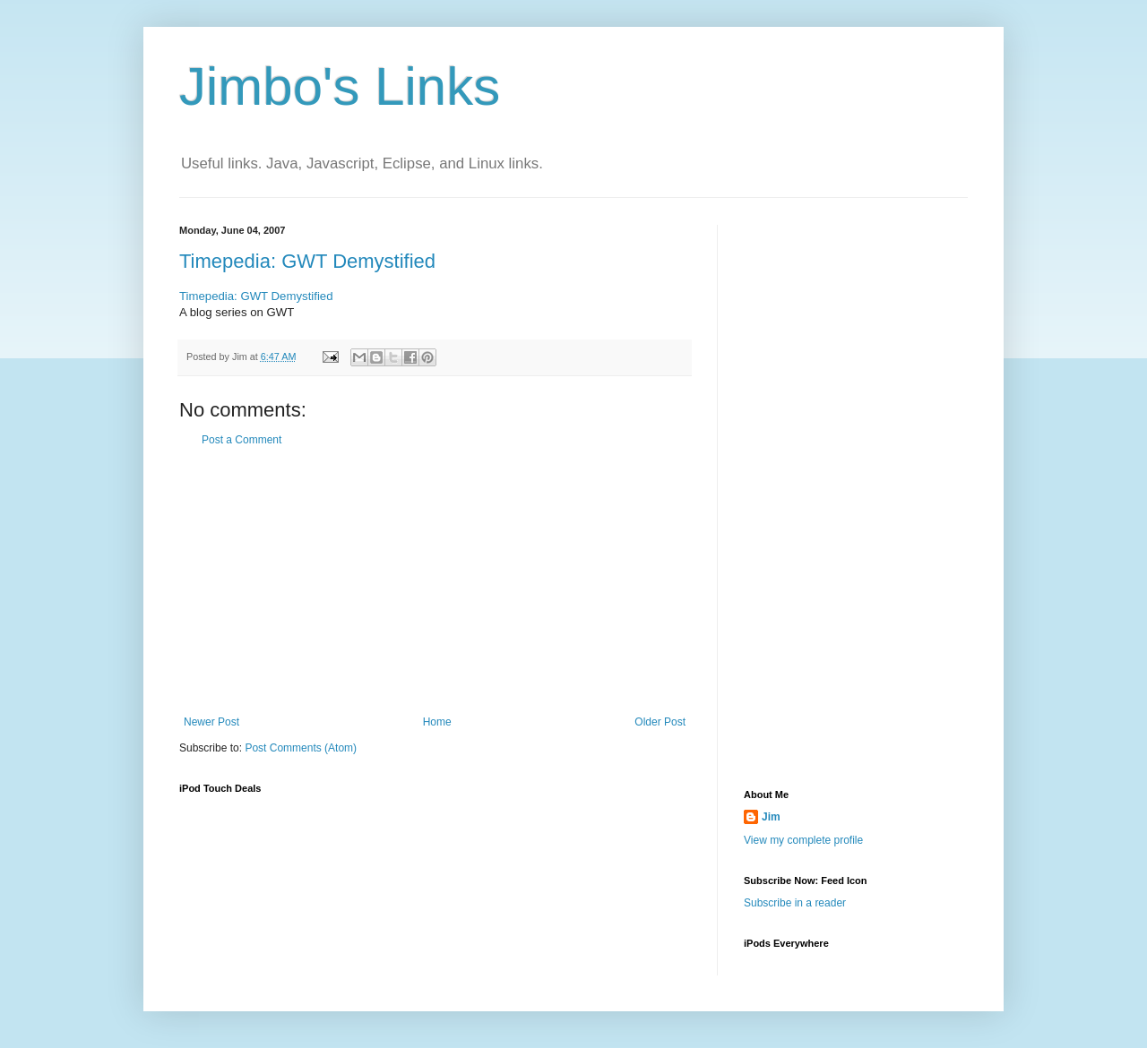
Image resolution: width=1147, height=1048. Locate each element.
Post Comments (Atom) (301, 748)
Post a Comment (241, 440)
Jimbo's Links (339, 86)
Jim (771, 817)
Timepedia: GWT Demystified (307, 261)
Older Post (660, 722)
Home (437, 722)
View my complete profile (803, 840)
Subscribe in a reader (795, 903)
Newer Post (211, 722)
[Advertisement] (434, 581)
